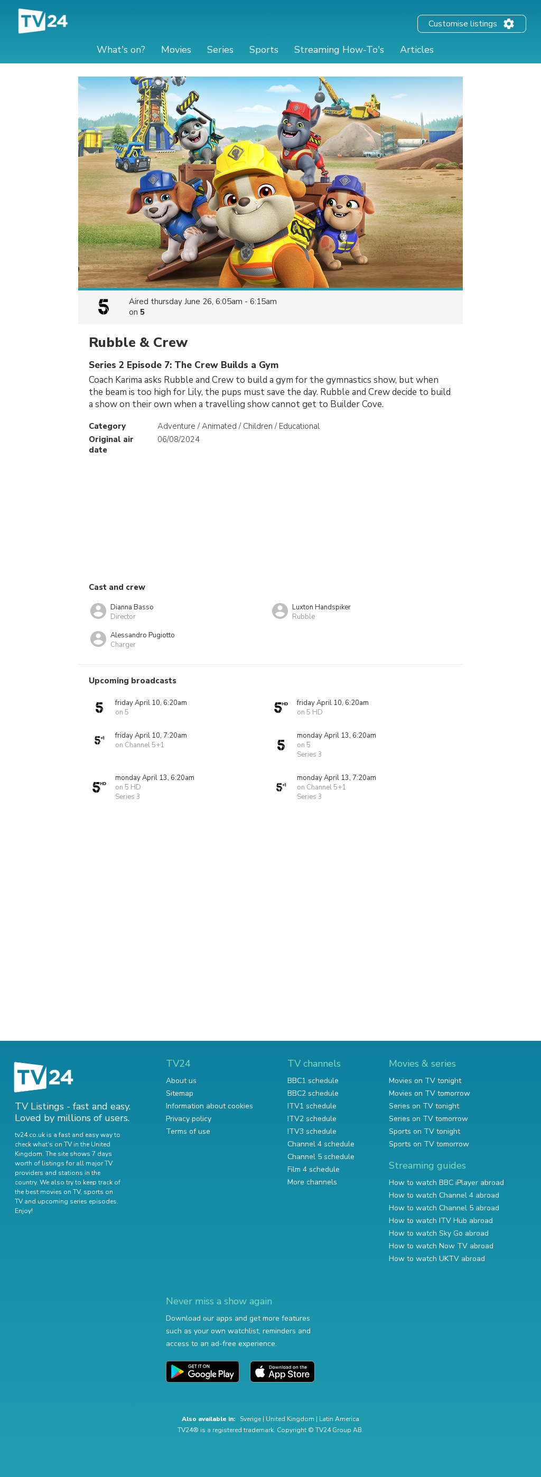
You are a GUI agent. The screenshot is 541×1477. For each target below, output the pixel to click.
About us (181, 1081)
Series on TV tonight (424, 1106)
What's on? (121, 49)
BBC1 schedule (313, 1081)
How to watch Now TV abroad (441, 1246)
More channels (312, 1182)
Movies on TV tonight (425, 1081)
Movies (176, 49)
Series (220, 49)
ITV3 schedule (312, 1131)
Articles (417, 49)
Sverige (250, 1419)
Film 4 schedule (313, 1169)
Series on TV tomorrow (428, 1119)
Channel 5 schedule (321, 1157)
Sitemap (179, 1093)
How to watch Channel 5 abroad (444, 1208)
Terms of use (188, 1131)
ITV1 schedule (312, 1106)
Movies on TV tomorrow (429, 1093)
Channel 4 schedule (321, 1144)
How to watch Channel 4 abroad (444, 1195)
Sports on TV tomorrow (429, 1144)
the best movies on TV (47, 1192)
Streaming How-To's (339, 49)
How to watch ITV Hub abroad (441, 1221)
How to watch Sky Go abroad (439, 1233)
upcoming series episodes (77, 1201)
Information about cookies (209, 1106)
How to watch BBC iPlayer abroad (446, 1183)
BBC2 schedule (313, 1093)
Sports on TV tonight (424, 1131)
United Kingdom (290, 1419)
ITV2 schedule (312, 1119)
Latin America (339, 1419)
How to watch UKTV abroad (437, 1259)
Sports (263, 49)
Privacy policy (188, 1119)
